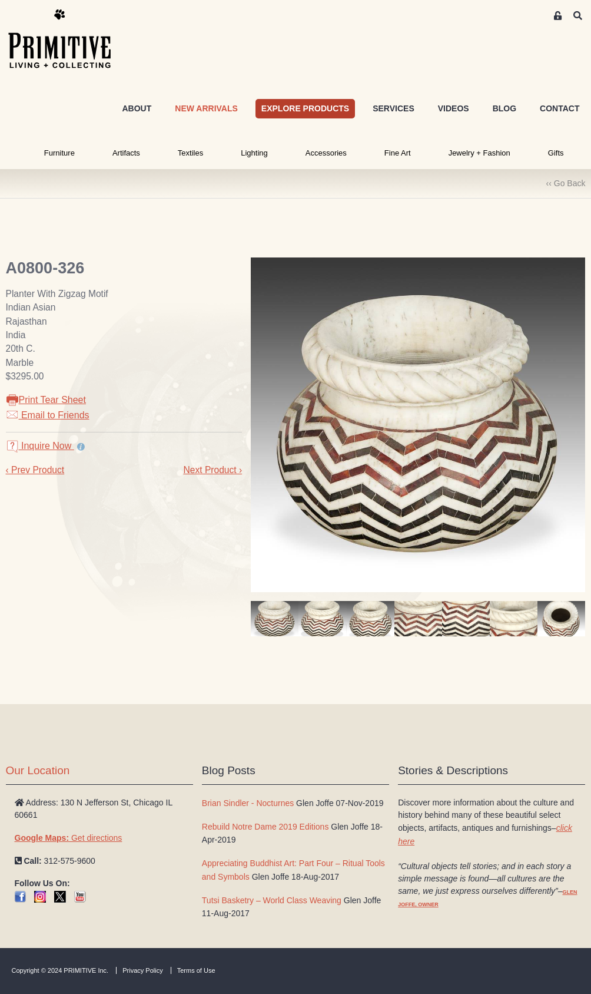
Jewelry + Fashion (479, 152)
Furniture (59, 152)
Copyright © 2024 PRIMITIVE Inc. (60, 970)
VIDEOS (453, 108)
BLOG (504, 108)
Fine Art (397, 152)
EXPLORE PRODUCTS (305, 108)
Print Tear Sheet (46, 400)
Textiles (190, 152)
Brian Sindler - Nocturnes (248, 803)
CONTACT (559, 108)
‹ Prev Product (35, 470)
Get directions (68, 838)
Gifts (556, 152)
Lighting (254, 152)
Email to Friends (47, 415)
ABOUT (136, 108)
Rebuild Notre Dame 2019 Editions (265, 826)
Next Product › (212, 470)
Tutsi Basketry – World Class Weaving (271, 900)
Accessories (326, 152)
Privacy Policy (142, 970)
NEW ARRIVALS (206, 108)
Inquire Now (40, 446)
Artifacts (126, 152)
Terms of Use (196, 970)
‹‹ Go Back (566, 183)
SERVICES (393, 108)
